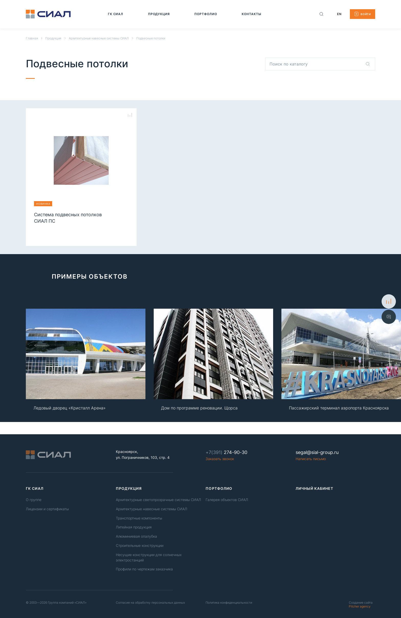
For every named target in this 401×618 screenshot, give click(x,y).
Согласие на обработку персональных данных (150, 602)
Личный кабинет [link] (314, 488)
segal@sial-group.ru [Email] (317, 452)
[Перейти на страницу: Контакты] (251, 14)
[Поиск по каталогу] (367, 64)
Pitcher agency (361, 604)
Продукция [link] (129, 488)
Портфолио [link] (219, 488)
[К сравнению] (389, 301)
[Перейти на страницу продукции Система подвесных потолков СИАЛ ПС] (81, 172)
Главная (32, 38)
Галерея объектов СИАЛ (227, 499)
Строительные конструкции (139, 545)
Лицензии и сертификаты (47, 509)
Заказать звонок (220, 459)
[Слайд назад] (42, 345)
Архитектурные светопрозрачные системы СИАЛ (158, 499)
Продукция (53, 38)
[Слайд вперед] (385, 345)
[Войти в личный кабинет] (362, 14)
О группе (33, 499)
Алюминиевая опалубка (136, 536)
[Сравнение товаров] (130, 115)
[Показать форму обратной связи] (389, 317)
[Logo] (48, 14)
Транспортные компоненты (139, 518)
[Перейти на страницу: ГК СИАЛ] (116, 14)
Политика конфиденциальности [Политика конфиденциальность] (229, 602)
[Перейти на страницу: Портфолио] (205, 14)
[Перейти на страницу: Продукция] (159, 14)
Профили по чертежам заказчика (144, 569)
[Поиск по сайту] (321, 14)
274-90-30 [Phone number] (226, 452)
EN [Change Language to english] (339, 14)
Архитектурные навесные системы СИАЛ (99, 38)
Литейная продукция (134, 527)
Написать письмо (311, 459)
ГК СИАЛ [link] (34, 488)
